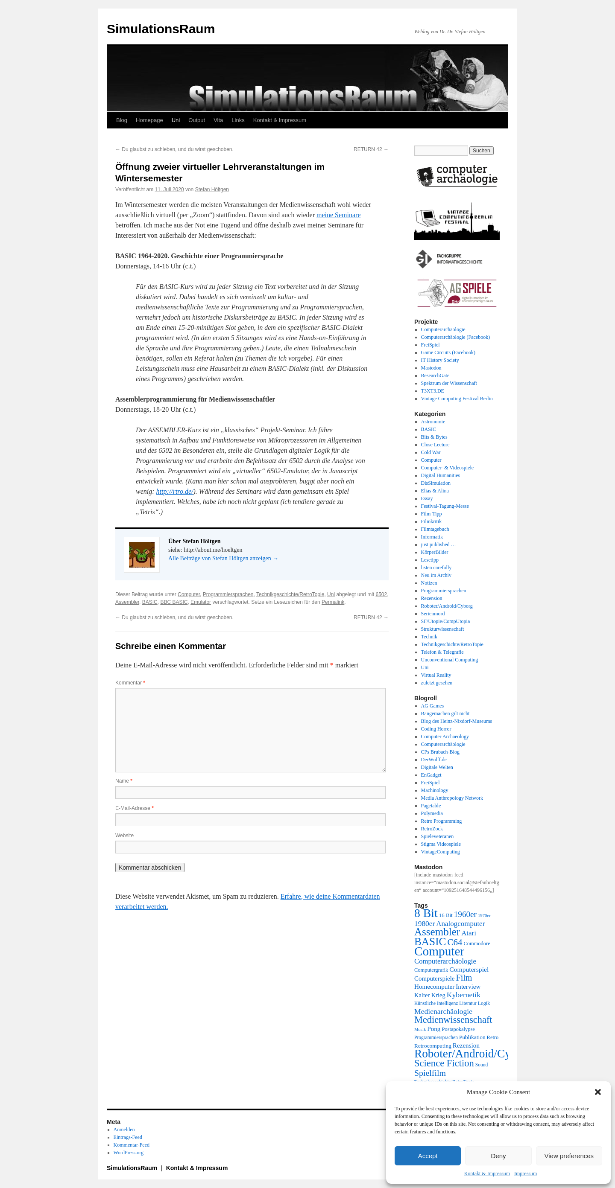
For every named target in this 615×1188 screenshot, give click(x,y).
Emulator (200, 602)
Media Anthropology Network (452, 798)
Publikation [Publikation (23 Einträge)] (472, 1037)
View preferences (569, 1155)
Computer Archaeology (445, 737)
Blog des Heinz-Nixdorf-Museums (456, 721)
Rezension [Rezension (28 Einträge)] (466, 1045)
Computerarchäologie (443, 329)
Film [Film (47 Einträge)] (464, 977)
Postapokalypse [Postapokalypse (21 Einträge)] (458, 1029)
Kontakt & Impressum (487, 1173)
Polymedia (432, 813)
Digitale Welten (437, 767)
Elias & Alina (435, 491)
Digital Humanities (440, 475)
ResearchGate (435, 376)
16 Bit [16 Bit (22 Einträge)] (446, 915)
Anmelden (124, 1130)
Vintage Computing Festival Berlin (457, 399)
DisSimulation (436, 483)
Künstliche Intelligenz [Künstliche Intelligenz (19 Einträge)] (436, 1003)
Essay (427, 498)
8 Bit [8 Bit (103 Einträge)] (426, 913)
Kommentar (130, 683)
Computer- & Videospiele (447, 468)
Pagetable (431, 806)
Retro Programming (441, 821)
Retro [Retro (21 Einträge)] (493, 1037)
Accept (428, 1155)
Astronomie (433, 422)
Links (237, 120)
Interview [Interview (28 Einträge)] (468, 986)
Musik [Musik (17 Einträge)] (420, 1029)
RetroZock (432, 829)
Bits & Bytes (434, 437)
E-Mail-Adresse (134, 808)
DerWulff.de (434, 760)
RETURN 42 (371, 149)
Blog (121, 120)
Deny (498, 1155)
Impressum (525, 1173)
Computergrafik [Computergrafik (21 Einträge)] (431, 970)
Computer (189, 594)
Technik (429, 637)
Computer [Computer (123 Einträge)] (439, 951)
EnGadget (431, 775)
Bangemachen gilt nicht (445, 713)
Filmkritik (431, 521)
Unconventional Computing (449, 660)
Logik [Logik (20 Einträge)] (484, 1003)
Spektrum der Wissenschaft (449, 383)
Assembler (127, 602)
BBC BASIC (173, 602)
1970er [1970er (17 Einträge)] (484, 915)
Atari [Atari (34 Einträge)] (468, 933)
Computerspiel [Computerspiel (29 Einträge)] (469, 969)
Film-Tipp (431, 514)
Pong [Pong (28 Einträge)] (433, 1028)
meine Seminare (338, 214)
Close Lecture (435, 445)
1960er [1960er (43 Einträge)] (465, 914)
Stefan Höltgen (212, 189)
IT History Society (440, 360)
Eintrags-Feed (128, 1137)
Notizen (429, 583)
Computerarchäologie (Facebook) (455, 337)
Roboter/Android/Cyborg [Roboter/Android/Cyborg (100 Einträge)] (473, 1053)
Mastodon (431, 368)
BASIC (150, 602)
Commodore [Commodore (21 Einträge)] (476, 943)
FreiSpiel (430, 345)
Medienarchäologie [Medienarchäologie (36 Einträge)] (443, 1011)
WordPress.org (129, 1153)
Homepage (149, 120)
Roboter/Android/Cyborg (447, 606)
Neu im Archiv (436, 575)
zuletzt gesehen (437, 683)
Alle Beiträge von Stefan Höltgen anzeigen (223, 558)
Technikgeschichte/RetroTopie (290, 594)
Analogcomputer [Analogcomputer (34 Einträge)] (460, 924)
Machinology (434, 790)
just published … (438, 544)
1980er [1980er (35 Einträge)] (424, 923)
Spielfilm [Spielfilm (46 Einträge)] (430, 1072)
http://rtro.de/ (174, 491)
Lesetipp (430, 560)
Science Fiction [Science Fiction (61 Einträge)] (444, 1063)
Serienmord (433, 614)
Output (196, 120)
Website (124, 836)
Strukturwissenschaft (442, 629)
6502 (381, 594)
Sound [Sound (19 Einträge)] (481, 1065)
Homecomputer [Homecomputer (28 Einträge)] (434, 986)
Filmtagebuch (435, 529)
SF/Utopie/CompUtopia (445, 621)
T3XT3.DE (432, 391)
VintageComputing (440, 852)
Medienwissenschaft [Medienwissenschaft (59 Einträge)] (453, 1019)
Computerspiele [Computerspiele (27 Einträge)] (434, 978)
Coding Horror (436, 729)
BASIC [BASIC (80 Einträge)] (430, 941)
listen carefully (436, 568)
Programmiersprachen (228, 594)
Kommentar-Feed (131, 1145)
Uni (176, 120)
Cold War (431, 452)
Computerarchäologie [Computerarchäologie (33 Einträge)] (445, 961)
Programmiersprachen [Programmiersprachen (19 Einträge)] (436, 1037)
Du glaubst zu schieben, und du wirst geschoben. (174, 149)
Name (123, 781)
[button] (598, 1092)
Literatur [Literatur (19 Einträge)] (467, 1003)
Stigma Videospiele (441, 844)
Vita (218, 120)
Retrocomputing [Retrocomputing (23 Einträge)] (432, 1045)
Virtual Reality (436, 675)
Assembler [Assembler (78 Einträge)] (437, 932)
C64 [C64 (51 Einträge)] (454, 942)
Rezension (431, 598)
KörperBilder (434, 552)
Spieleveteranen (437, 836)
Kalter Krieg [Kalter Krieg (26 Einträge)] (429, 995)
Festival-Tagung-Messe (445, 506)
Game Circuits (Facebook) (448, 352)
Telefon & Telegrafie (442, 652)
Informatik (432, 537)
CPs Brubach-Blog (440, 752)
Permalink (333, 602)
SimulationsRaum (161, 29)
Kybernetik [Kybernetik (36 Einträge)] (463, 994)
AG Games (432, 706)
